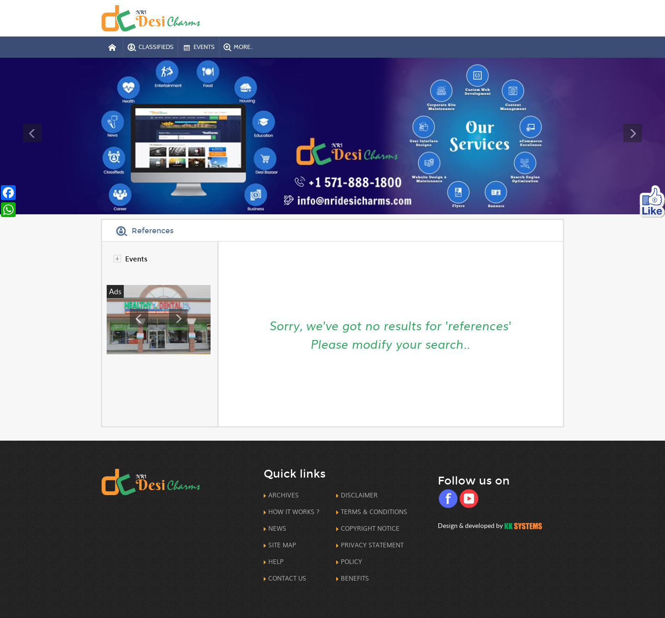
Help (276, 561)
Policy (351, 561)
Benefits (355, 578)
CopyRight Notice (370, 528)
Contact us (287, 578)
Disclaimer (359, 495)
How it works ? (294, 511)
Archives (283, 495)
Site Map (282, 544)
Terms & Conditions (374, 511)
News (277, 528)
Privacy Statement (372, 544)
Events (136, 258)
